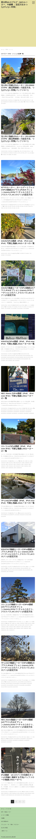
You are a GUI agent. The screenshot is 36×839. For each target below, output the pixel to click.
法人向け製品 (4, 827)
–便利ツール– (4, 830)
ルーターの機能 (5, 815)
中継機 (2, 818)
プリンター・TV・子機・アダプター (10, 824)
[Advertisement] (18, 28)
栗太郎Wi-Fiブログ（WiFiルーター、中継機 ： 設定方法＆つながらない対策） (14, 4)
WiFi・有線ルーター (6, 812)
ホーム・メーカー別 (6, 808)
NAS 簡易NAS (4, 821)
